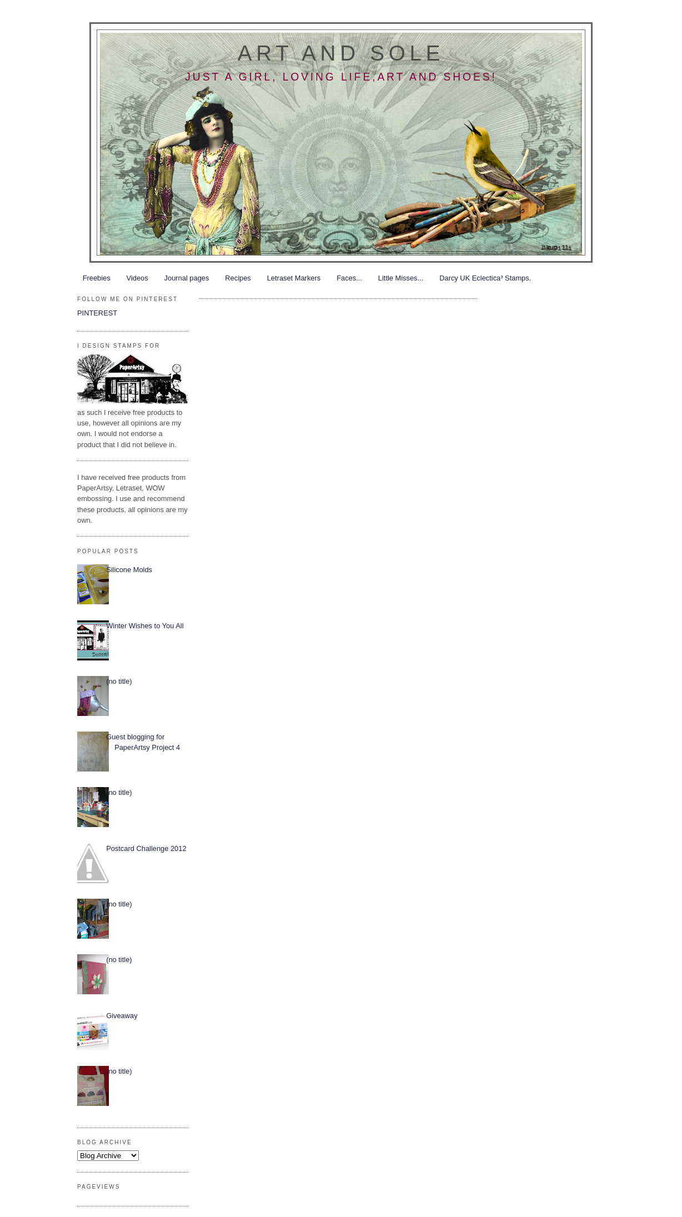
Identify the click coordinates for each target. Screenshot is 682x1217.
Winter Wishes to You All (144, 626)
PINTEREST (97, 313)
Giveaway (121, 1015)
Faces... (349, 278)
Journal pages (186, 278)
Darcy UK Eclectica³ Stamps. (485, 278)
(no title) (119, 681)
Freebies (97, 278)
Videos (137, 278)
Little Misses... (400, 278)
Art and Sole (341, 53)
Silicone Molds (129, 569)
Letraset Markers (293, 278)
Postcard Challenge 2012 (146, 848)
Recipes (237, 278)
